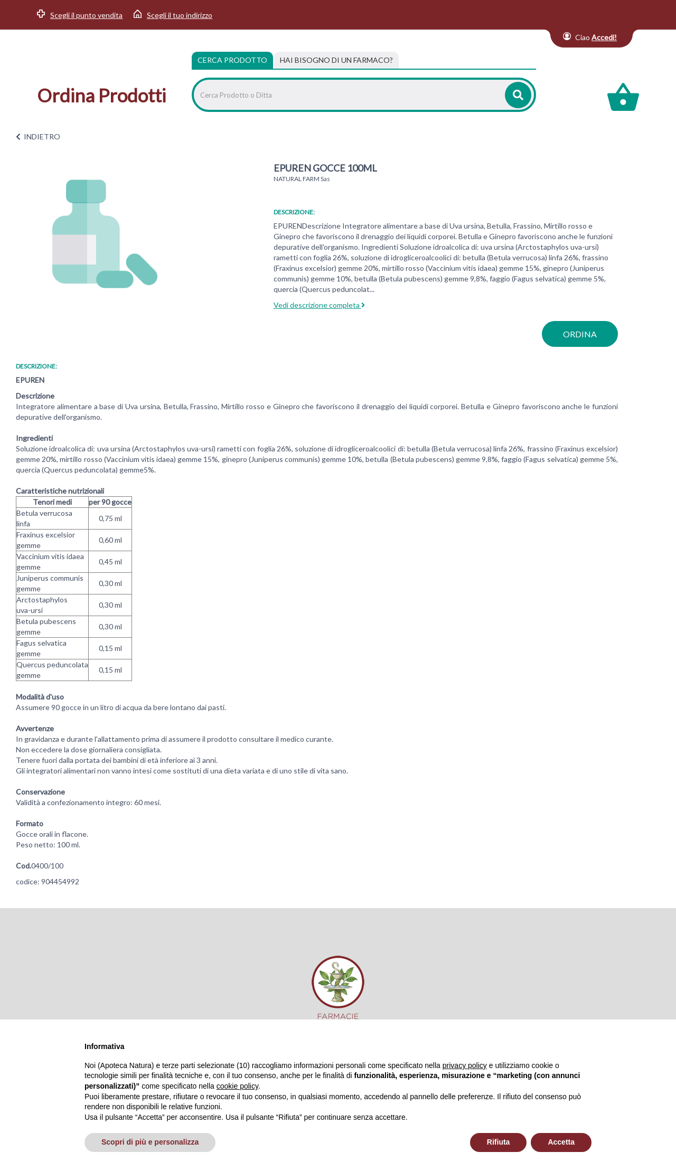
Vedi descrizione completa (319, 304)
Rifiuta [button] (498, 1142)
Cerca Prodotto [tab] (232, 59)
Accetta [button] (561, 1142)
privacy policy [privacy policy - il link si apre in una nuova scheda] (465, 1065)
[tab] (336, 60)
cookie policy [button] (237, 1086)
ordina (580, 334)
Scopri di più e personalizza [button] (150, 1142)
